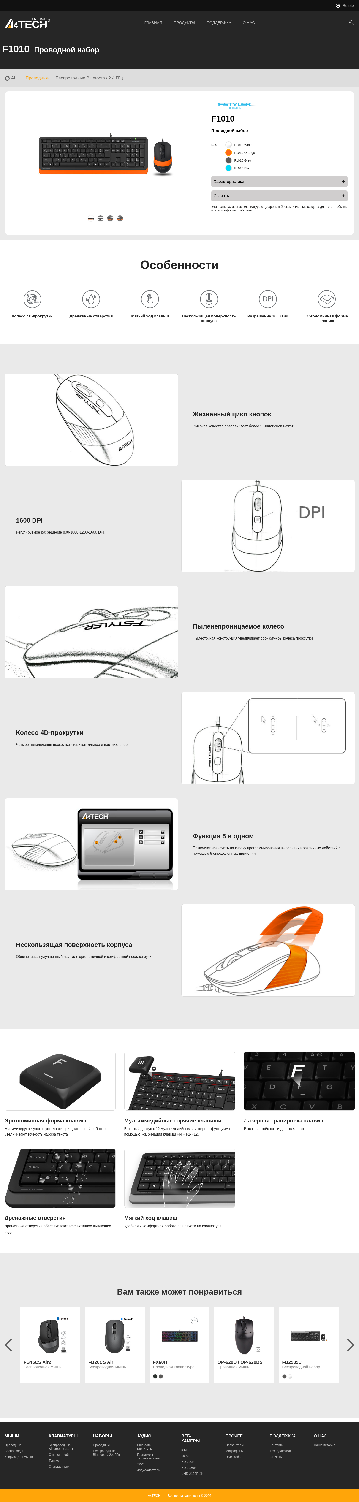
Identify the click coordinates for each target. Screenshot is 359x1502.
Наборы (102, 1436)
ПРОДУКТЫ (184, 23)
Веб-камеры (190, 1438)
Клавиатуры (63, 1436)
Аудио (144, 1436)
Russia (348, 5)
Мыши (12, 1436)
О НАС (249, 23)
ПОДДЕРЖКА (219, 23)
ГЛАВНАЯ (153, 23)
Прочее (234, 1436)
